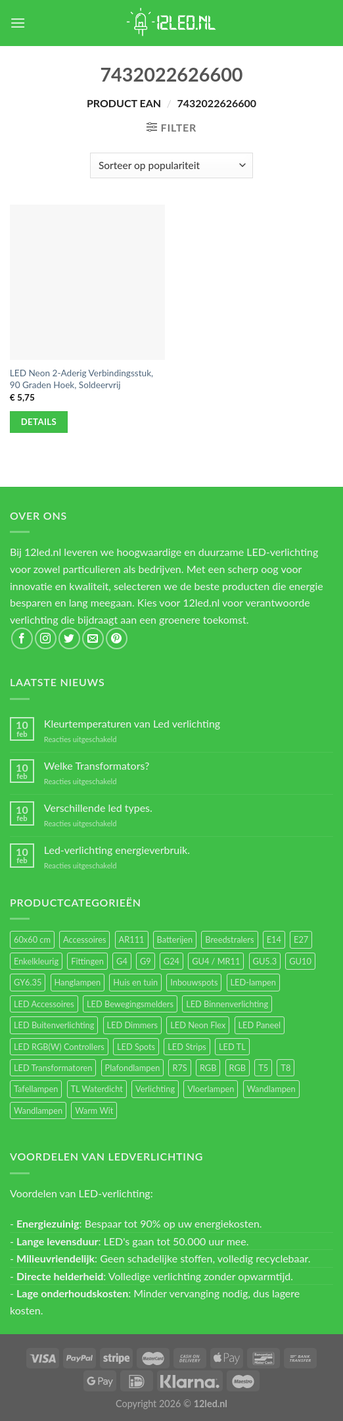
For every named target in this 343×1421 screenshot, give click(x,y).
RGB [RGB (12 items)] (237, 1067)
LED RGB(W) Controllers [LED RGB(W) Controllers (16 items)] (59, 1046)
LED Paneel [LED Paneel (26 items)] (260, 1025)
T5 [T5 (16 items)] (263, 1067)
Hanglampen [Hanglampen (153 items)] (78, 982)
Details (39, 421)
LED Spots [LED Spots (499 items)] (136, 1046)
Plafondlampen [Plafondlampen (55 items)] (132, 1067)
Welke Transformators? (97, 765)
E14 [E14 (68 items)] (274, 939)
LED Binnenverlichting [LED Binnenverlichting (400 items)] (227, 1004)
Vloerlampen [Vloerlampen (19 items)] (210, 1089)
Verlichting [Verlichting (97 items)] (155, 1089)
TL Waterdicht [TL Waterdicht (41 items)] (97, 1089)
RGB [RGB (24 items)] (208, 1067)
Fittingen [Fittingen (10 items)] (87, 961)
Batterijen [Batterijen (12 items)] (175, 939)
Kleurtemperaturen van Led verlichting (132, 723)
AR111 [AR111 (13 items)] (132, 939)
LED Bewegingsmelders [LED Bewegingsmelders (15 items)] (130, 1004)
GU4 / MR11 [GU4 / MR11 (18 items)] (216, 961)
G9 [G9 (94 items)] (145, 961)
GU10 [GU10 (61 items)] (300, 961)
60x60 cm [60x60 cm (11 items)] (32, 939)
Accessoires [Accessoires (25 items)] (84, 939)
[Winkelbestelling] (171, 165)
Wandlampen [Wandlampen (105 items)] (271, 1089)
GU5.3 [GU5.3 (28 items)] (265, 961)
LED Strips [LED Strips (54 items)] (187, 1046)
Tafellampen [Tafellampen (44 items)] (36, 1089)
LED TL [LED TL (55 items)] (232, 1046)
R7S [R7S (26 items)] (179, 1067)
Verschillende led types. (98, 807)
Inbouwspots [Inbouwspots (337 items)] (193, 982)
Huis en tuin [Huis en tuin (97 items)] (135, 982)
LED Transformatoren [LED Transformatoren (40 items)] (53, 1067)
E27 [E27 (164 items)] (301, 939)
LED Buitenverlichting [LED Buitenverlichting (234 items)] (54, 1025)
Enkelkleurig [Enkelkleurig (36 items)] (36, 961)
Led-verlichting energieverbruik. (117, 849)
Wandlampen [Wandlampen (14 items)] (38, 1110)
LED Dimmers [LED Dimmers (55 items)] (132, 1025)
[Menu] (18, 23)
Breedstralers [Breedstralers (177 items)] (229, 939)
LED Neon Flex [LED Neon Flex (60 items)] (197, 1025)
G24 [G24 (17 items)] (171, 961)
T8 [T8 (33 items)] (285, 1067)
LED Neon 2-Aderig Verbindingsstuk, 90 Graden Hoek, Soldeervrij (81, 379)
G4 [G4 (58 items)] (121, 961)
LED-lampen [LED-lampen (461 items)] (253, 982)
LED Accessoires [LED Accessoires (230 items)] (44, 1004)
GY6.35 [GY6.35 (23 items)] (27, 982)
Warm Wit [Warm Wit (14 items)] (94, 1110)
